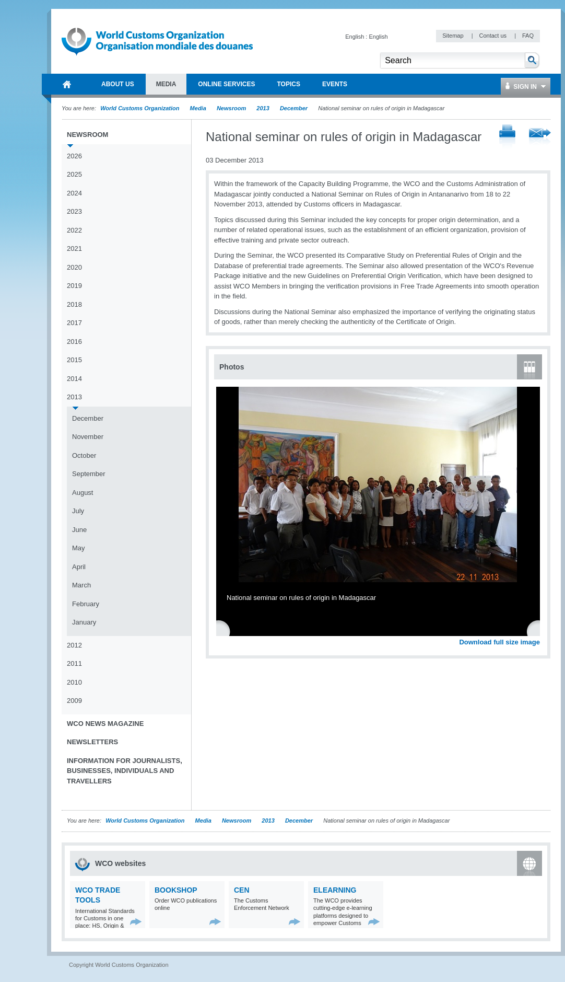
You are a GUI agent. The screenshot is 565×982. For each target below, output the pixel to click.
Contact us (493, 35)
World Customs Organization (140, 108)
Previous (225, 631)
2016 (74, 341)
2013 (262, 108)
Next (538, 631)
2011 (74, 663)
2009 (74, 700)
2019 (74, 286)
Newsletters (92, 742)
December (294, 108)
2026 (74, 156)
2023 (74, 211)
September (88, 474)
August (82, 492)
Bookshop (176, 890)
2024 (74, 193)
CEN (242, 890)
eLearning (334, 890)
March (81, 585)
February (85, 604)
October (84, 455)
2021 (74, 248)
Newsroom (231, 108)
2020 (74, 267)
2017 (74, 323)
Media (198, 108)
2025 (74, 174)
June (79, 530)
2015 (74, 360)
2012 (74, 645)
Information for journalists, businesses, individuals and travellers (124, 771)
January (84, 622)
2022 (74, 230)
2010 (74, 682)
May (78, 548)
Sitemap (453, 35)
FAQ (528, 35)
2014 (74, 379)
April (79, 567)
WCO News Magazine (105, 723)
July (78, 511)
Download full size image (499, 642)
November (87, 437)
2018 (74, 304)
